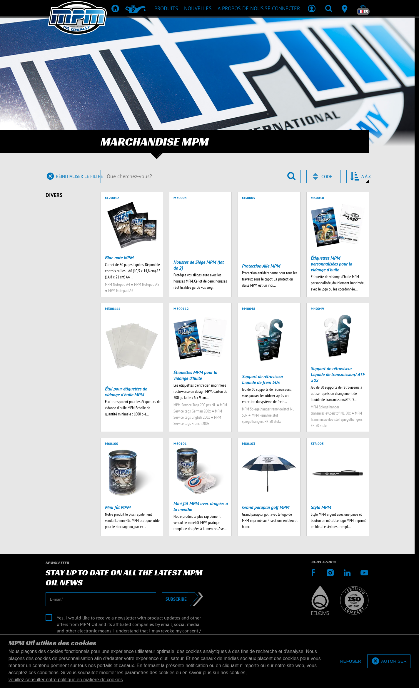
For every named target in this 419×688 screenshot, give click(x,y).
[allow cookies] (388, 661)
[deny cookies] (350, 661)
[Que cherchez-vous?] (201, 176)
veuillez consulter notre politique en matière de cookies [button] (66, 679)
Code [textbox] (326, 176)
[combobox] (323, 176)
